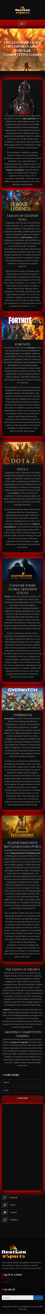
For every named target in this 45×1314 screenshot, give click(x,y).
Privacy (5, 1278)
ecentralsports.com (26, 1307)
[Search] (17, 1297)
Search (38, 1297)
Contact (6, 1282)
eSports (32, 306)
